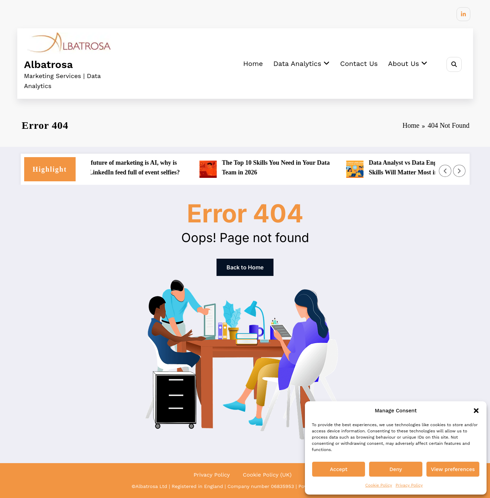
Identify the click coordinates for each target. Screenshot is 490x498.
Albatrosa (48, 64)
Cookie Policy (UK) (267, 474)
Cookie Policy (378, 485)
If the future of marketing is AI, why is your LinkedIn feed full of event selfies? (132, 167)
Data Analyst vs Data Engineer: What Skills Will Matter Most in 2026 (424, 167)
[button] (476, 410)
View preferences (453, 469)
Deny (396, 469)
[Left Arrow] (445, 171)
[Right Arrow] (459, 171)
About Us (408, 63)
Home (253, 63)
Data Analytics (301, 63)
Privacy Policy (409, 485)
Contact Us (359, 63)
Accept (338, 469)
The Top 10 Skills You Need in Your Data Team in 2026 (281, 167)
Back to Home (245, 267)
